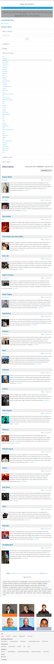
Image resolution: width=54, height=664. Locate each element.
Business (3, 651)
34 (25, 573)
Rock (4, 353)
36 (30, 573)
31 (17, 573)
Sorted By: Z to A (46, 170)
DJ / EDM (19, 646)
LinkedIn (3, 656)
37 (33, 573)
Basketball (4, 71)
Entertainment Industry (7, 99)
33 (22, 573)
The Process (45, 641)
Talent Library (4, 641)
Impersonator (5, 112)
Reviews (15, 636)
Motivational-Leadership (8, 129)
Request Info (22, 636)
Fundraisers (23, 641)
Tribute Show (5, 146)
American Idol (12, 646)
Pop (3, 131)
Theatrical (4, 144)
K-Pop (3, 120)
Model (3, 127)
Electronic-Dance (6, 97)
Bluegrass (4, 73)
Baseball (4, 69)
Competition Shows (6, 86)
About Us (8, 636)
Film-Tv (3, 101)
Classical (4, 82)
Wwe (3, 152)
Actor (3, 56)
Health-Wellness (11, 651)
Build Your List (4, 23)
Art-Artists (4, 65)
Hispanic (4, 110)
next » (44, 573)
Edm (3, 95)
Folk (3, 103)
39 (38, 573)
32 (20, 573)
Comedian (4, 84)
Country (4, 88)
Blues (3, 75)
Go (27, 39)
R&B (3, 133)
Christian (5, 180)
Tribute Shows (5, 148)
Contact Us (30, 636)
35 (28, 573)
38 (36, 573)
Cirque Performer (6, 80)
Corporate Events (14, 641)
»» (47, 573)
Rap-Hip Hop (5, 135)
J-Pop (3, 116)
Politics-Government (36, 651)
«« (11, 573)
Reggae (4, 137)
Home (2, 636)
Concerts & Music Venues (34, 641)
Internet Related (6, 114)
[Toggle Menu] (27, 8)
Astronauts (4, 67)
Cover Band (5, 90)
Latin (3, 122)
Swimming (4, 142)
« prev (13, 573)
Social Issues (46, 651)
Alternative (4, 60)
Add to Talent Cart (46, 180)
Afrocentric (4, 58)
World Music (5, 150)
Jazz (3, 118)
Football (4, 105)
